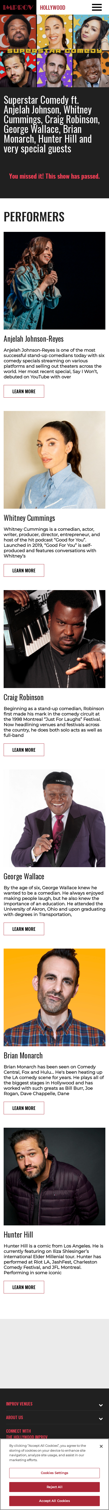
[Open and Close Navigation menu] (98, 7)
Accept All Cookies (54, 1501)
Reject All (54, 1487)
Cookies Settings (54, 1473)
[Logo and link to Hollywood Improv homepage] (18, 7)
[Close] (101, 1446)
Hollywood (52, 7)
